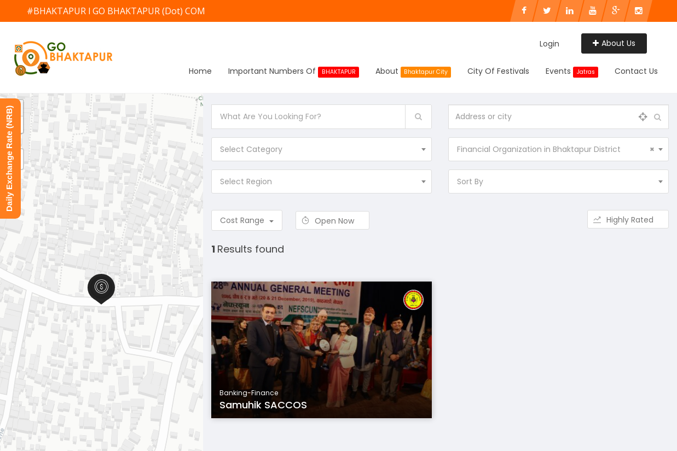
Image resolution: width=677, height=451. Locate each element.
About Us (614, 43)
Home (200, 71)
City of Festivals (498, 71)
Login (549, 43)
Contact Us (636, 71)
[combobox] (321, 149)
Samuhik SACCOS (263, 405)
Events (572, 72)
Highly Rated (628, 219)
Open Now (332, 220)
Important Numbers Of (293, 72)
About (413, 72)
